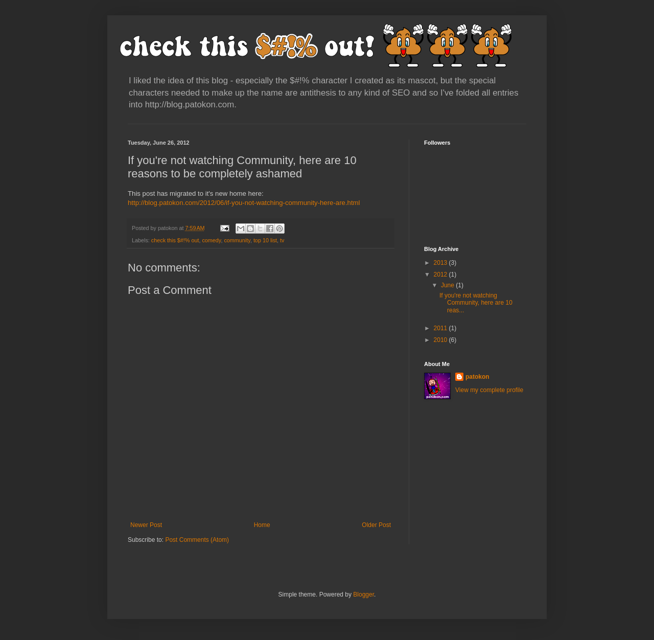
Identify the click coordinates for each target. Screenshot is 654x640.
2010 (441, 340)
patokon (477, 376)
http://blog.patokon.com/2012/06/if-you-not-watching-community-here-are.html (244, 203)
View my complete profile (489, 390)
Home (262, 525)
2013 (441, 262)
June (448, 285)
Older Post (376, 525)
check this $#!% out (175, 240)
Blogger (363, 594)
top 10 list (265, 240)
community (237, 240)
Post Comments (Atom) (197, 539)
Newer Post (146, 525)
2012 (441, 274)
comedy (211, 240)
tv (282, 240)
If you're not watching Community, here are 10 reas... (475, 303)
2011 (441, 328)
